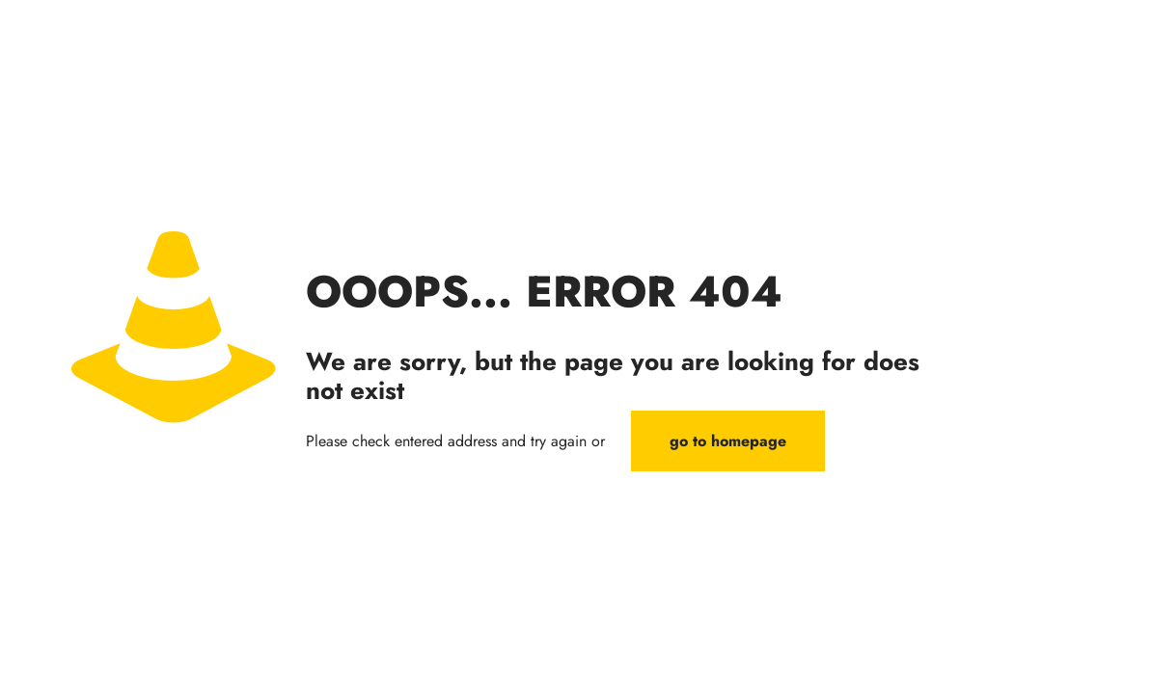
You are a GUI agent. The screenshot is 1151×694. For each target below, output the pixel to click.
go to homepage (728, 441)
